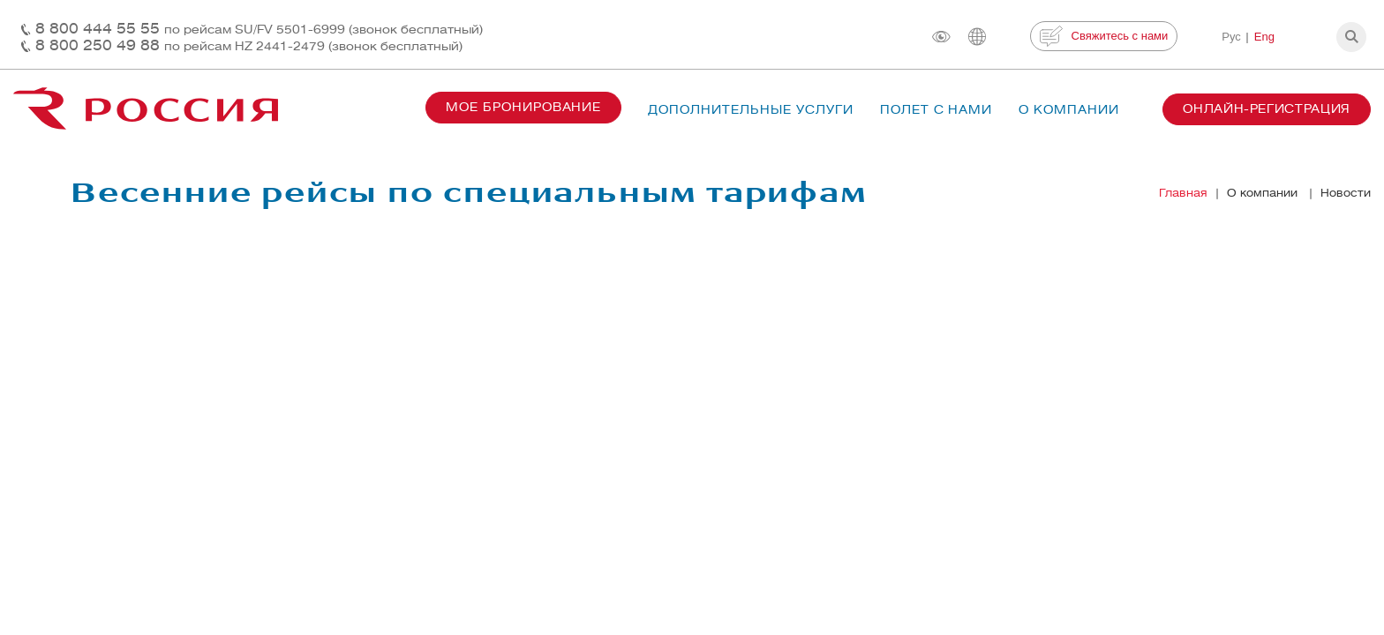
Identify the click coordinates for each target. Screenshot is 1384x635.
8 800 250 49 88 (249, 45)
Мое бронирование (523, 107)
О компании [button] (1069, 109)
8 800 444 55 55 (259, 28)
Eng (1264, 36)
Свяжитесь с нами (1104, 36)
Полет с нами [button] (936, 109)
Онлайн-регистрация (1266, 109)
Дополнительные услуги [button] (750, 109)
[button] (1351, 37)
